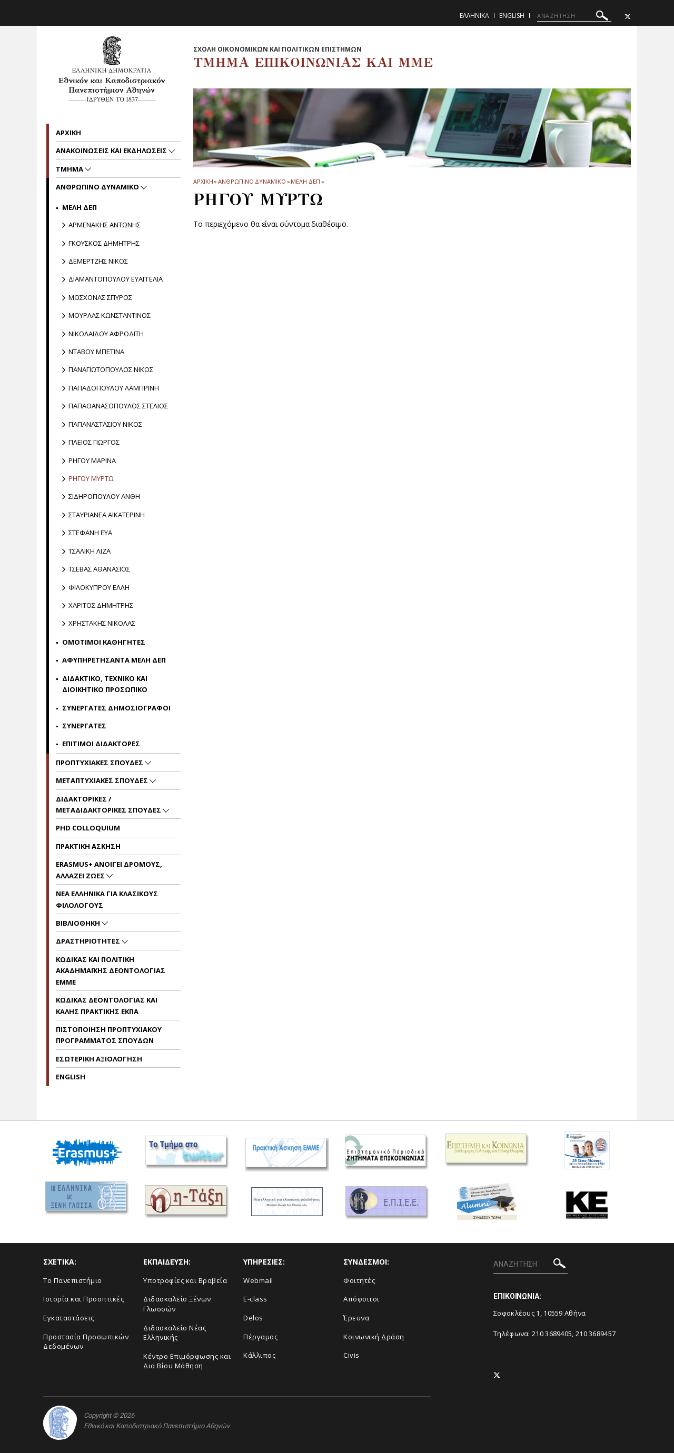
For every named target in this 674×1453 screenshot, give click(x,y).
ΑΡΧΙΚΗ (203, 181)
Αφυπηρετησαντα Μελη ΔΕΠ (114, 660)
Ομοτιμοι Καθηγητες (103, 642)
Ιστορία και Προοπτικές (83, 1299)
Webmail (258, 1280)
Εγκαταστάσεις (68, 1317)
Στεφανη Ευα (90, 532)
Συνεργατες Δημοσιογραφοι (116, 708)
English (511, 15)
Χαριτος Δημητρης (100, 605)
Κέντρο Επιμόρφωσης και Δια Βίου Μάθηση (187, 1361)
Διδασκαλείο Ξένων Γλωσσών (177, 1304)
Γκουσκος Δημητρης (104, 243)
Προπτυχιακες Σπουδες (100, 762)
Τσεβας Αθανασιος (99, 569)
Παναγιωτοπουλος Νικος (110, 369)
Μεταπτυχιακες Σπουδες (103, 780)
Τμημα (70, 169)
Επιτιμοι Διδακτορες (101, 743)
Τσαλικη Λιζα (89, 551)
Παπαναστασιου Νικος (105, 424)
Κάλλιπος (259, 1355)
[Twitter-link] (628, 16)
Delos (253, 1317)
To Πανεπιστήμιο (72, 1280)
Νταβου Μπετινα (96, 351)
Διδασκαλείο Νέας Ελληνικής (174, 1332)
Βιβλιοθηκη (79, 923)
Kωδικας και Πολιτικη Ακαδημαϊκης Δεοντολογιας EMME (110, 971)
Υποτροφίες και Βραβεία (185, 1280)
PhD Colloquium (88, 828)
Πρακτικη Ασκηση (88, 846)
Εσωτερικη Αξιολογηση (99, 1059)
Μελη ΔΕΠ (305, 181)
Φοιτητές (359, 1280)
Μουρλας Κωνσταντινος (109, 315)
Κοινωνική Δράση (373, 1336)
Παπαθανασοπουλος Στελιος (118, 405)
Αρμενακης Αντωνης (104, 224)
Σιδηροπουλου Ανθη (104, 496)
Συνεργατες (84, 725)
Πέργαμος (260, 1336)
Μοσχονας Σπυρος (100, 297)
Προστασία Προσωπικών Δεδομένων (85, 1341)
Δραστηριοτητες (89, 941)
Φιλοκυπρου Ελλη (99, 587)
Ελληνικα (474, 15)
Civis (351, 1355)
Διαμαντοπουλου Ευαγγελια (115, 279)
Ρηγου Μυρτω (91, 478)
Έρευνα (356, 1317)
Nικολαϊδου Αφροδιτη (106, 333)
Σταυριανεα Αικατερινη (106, 514)
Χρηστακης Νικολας (101, 623)
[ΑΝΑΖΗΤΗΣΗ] (574, 16)
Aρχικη (68, 132)
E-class (255, 1299)
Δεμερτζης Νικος (98, 261)
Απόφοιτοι (361, 1299)
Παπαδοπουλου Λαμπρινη (113, 388)
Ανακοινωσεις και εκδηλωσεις (112, 150)
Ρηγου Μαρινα (92, 460)
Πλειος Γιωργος (94, 442)
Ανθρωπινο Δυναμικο (251, 181)
